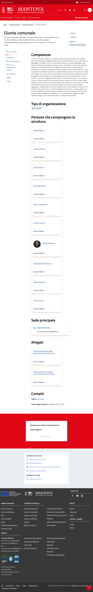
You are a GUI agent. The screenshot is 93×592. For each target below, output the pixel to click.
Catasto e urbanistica (30, 519)
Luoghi (72, 524)
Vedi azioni (74, 37)
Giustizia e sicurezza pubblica (56, 512)
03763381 (41, 399)
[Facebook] (64, 10)
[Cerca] (90, 10)
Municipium (75, 586)
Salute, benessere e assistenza (56, 522)
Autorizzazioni (51, 525)
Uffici (2, 515)
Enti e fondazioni (6, 519)
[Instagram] (73, 10)
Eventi (72, 528)
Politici (3, 522)
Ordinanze (50, 545)
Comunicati (73, 512)
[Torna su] (89, 588)
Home (5, 25)
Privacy (18, 586)
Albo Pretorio (51, 541)
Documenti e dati (6, 528)
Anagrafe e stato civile (31, 509)
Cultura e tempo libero (31, 512)
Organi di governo (28, 25)
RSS (2, 586)
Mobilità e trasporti (30, 525)
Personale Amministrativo (9, 525)
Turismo (26, 522)
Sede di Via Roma (44, 328)
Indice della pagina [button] (11, 52)
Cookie (24, 586)
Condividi (73, 33)
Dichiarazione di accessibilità (55, 555)
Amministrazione (15, 25)
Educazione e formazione (54, 508)
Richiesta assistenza (30, 548)
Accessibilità (9, 586)
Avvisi (71, 515)
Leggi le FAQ (28, 545)
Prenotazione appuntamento (33, 538)
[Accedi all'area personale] (83, 2)
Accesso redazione (86, 586)
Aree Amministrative (7, 512)
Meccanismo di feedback (9, 588)
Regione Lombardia (7, 2)
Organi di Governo (6, 509)
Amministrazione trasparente (56, 538)
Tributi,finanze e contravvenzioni (57, 515)
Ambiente (50, 518)
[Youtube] (69, 10)
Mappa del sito (33, 586)
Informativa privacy (53, 548)
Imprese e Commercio (30, 515)
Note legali (50, 551)
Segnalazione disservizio (31, 541)
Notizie (72, 509)
